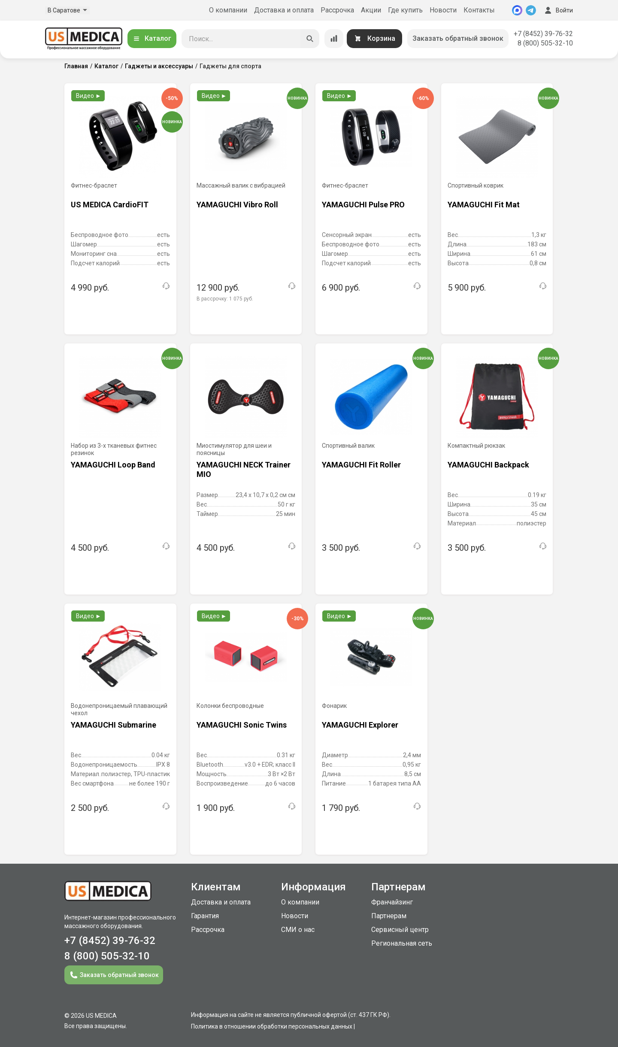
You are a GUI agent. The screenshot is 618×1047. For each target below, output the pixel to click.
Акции (371, 10)
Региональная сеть (401, 943)
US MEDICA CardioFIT (109, 204)
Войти (558, 10)
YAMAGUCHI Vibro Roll (237, 204)
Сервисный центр (400, 930)
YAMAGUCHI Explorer (360, 724)
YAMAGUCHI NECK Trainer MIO (244, 469)
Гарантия (205, 916)
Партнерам (388, 916)
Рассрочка (337, 10)
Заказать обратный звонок (457, 38)
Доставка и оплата (284, 10)
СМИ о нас (298, 930)
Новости (443, 10)
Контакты (479, 10)
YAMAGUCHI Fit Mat (484, 204)
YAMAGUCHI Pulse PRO (363, 204)
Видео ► (88, 95)
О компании (228, 10)
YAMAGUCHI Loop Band (113, 464)
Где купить (405, 10)
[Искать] (309, 38)
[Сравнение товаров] (333, 38)
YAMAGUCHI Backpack (488, 464)
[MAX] (517, 10)
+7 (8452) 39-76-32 (543, 34)
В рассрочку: (225, 299)
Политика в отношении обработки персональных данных (271, 1026)
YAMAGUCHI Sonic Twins (242, 724)
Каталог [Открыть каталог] (152, 38)
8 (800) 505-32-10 (545, 43)
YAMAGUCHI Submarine (113, 724)
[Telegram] (531, 10)
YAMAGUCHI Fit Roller (361, 464)
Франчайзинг (392, 902)
